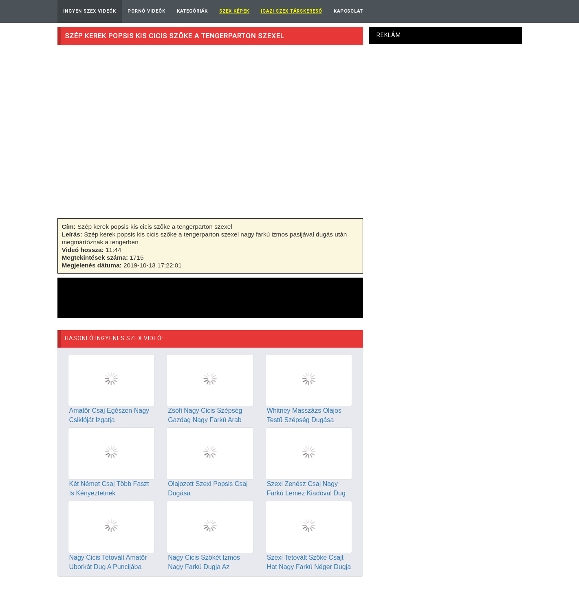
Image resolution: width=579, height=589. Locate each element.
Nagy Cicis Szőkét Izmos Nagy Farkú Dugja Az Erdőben (204, 567)
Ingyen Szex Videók (89, 11)
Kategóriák (192, 11)
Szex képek (234, 11)
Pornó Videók (146, 11)
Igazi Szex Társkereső (291, 11)
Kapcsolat (348, 11)
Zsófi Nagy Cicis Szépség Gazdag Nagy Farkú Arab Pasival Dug (205, 420)
